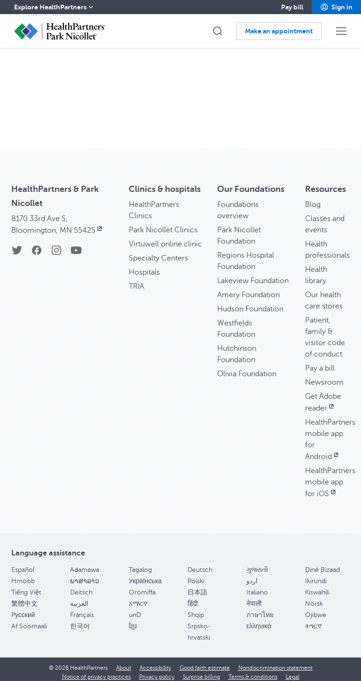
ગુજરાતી (257, 564)
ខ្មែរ (133, 620)
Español (22, 564)
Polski (196, 575)
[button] (336, 7)
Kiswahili (317, 586)
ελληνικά (258, 620)
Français (82, 609)
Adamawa (84, 564)
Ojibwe (315, 609)
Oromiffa (142, 586)
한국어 (80, 620)
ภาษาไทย (260, 609)
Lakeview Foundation (253, 275)
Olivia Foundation (246, 368)
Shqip (196, 609)
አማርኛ (138, 598)
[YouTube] (76, 248)
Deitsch (81, 586)
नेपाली (254, 598)
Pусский (23, 609)
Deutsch (200, 564)
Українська (145, 575)
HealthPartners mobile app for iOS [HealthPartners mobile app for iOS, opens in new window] (330, 476)
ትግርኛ (313, 620)
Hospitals (144, 266)
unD (135, 609)
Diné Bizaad (322, 564)
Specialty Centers (158, 252)
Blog (313, 199)
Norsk (314, 598)
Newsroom (324, 376)
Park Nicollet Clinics (163, 224)
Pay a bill (320, 362)
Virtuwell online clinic (165, 238)
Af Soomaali (29, 620)
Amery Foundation (248, 289)
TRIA (136, 281)
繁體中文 (24, 598)
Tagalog (140, 564)
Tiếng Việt (26, 586)
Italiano (257, 586)
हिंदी (193, 598)
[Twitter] (17, 248)
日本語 (197, 586)
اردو (252, 575)
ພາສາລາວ (84, 575)
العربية (79, 598)
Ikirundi (316, 575)
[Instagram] (56, 248)
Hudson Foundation (250, 303)
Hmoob (23, 575)
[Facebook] (36, 248)
